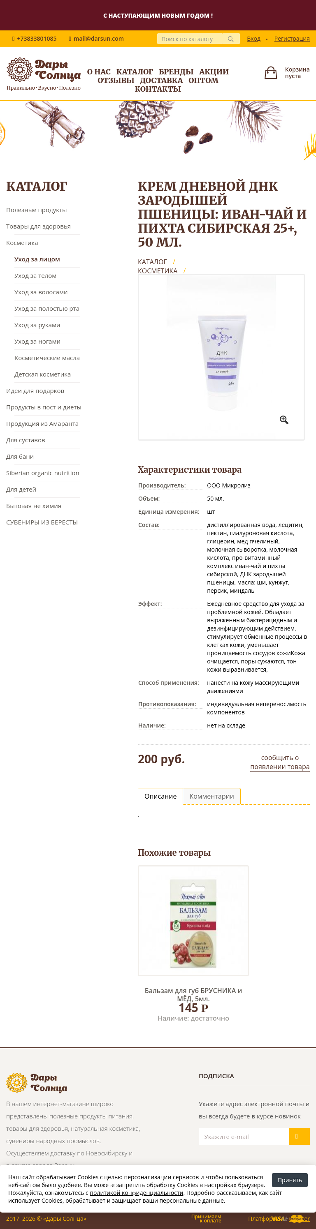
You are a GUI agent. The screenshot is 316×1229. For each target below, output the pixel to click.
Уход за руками (37, 325)
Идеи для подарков (35, 390)
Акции (214, 71)
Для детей (21, 489)
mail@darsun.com (99, 38)
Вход (253, 38)
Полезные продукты (36, 210)
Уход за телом (35, 275)
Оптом (203, 80)
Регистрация (292, 38)
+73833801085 (36, 38)
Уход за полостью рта (46, 308)
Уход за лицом (37, 259)
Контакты (158, 89)
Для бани (20, 456)
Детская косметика (42, 374)
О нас (99, 71)
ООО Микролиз (229, 485)
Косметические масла (47, 357)
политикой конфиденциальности (136, 1193)
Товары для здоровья (38, 226)
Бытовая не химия (33, 505)
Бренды (176, 71)
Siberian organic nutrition (42, 473)
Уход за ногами (37, 341)
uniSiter (299, 1218)
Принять (290, 1180)
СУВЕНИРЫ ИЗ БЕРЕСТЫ (42, 522)
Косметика (22, 242)
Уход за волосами (40, 292)
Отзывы (116, 80)
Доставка (161, 80)
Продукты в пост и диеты (43, 407)
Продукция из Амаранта (42, 423)
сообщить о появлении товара (279, 762)
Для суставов (25, 440)
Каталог (134, 71)
